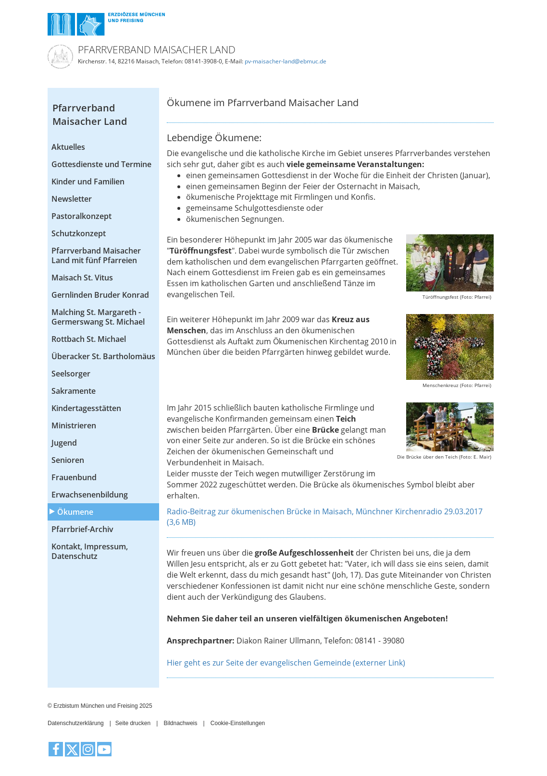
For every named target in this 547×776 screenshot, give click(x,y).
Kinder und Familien (87, 181)
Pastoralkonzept (81, 216)
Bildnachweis (180, 723)
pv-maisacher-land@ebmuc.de (285, 61)
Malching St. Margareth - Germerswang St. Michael (98, 317)
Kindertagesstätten (86, 408)
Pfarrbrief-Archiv (82, 529)
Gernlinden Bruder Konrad (100, 295)
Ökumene (75, 512)
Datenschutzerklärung (76, 723)
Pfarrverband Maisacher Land (89, 114)
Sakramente (73, 391)
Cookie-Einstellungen (238, 723)
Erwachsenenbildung (89, 494)
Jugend (64, 442)
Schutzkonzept (78, 233)
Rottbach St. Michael (88, 339)
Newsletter (71, 199)
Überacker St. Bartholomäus (103, 356)
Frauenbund (74, 477)
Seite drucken (132, 723)
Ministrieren (73, 425)
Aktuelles (68, 147)
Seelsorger (70, 373)
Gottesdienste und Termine (101, 164)
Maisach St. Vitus (82, 277)
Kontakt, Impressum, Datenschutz (89, 551)
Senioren (67, 460)
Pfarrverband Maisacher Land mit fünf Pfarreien (96, 255)
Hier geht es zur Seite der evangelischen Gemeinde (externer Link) (286, 662)
